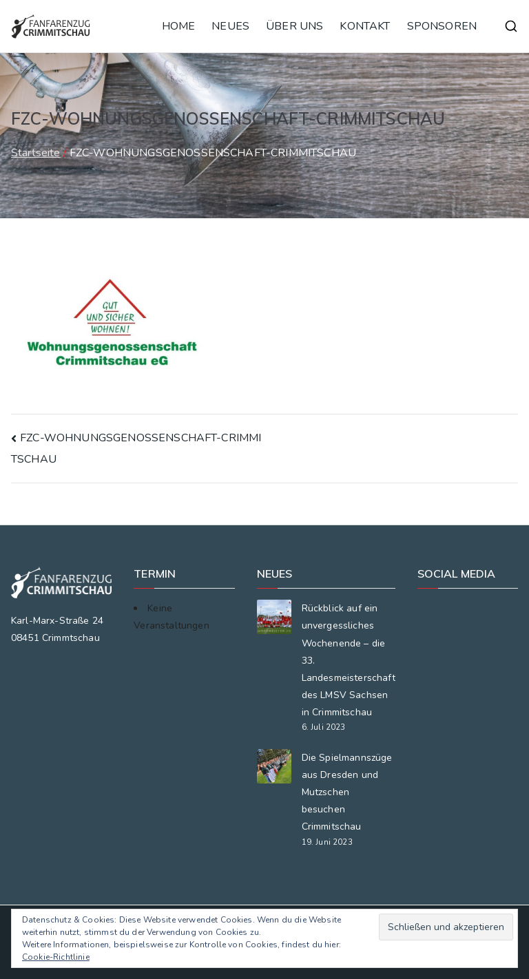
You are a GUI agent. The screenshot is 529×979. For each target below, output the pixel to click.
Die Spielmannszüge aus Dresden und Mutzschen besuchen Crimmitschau (347, 792)
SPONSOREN (442, 26)
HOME (179, 26)
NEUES (230, 26)
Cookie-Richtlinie (56, 956)
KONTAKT (365, 26)
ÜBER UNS (294, 26)
